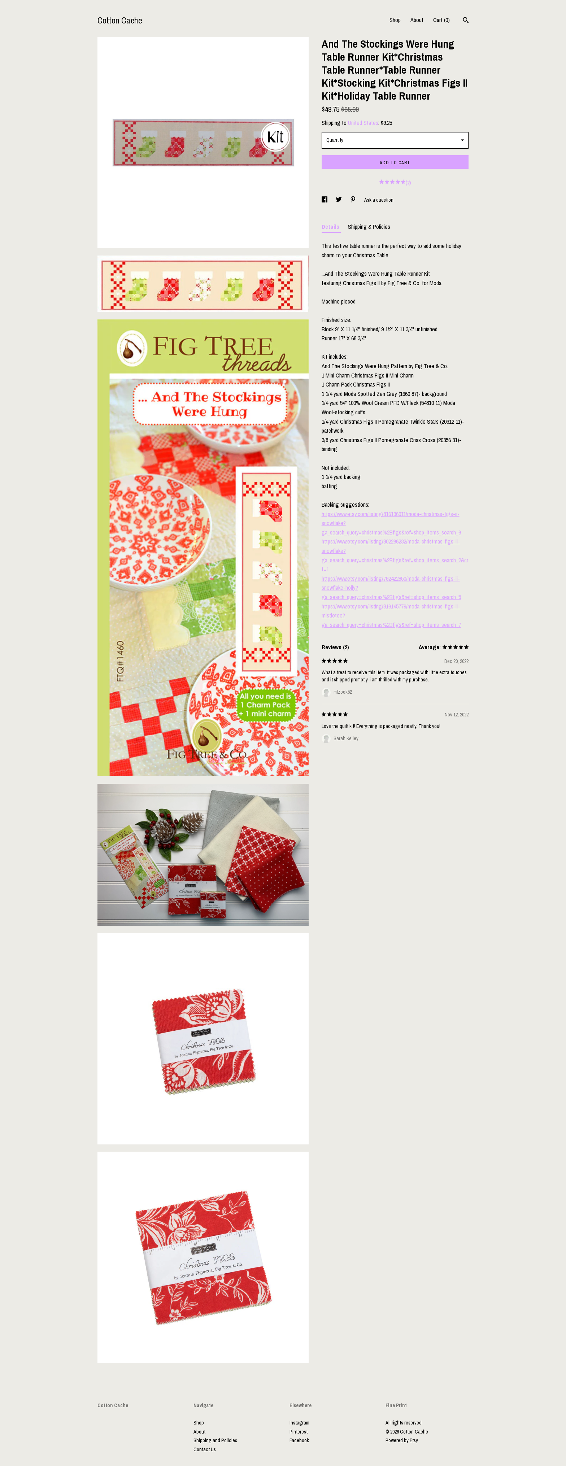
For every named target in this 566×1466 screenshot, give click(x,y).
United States (363, 123)
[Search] (466, 21)
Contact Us (204, 1449)
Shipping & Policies (369, 227)
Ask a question (378, 200)
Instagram (299, 1422)
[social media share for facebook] (325, 200)
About (416, 20)
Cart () (441, 20)
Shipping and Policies (215, 1440)
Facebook (299, 1440)
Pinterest (298, 1431)
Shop (395, 20)
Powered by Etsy (402, 1440)
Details (331, 227)
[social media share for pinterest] (353, 200)
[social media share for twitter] (339, 200)
